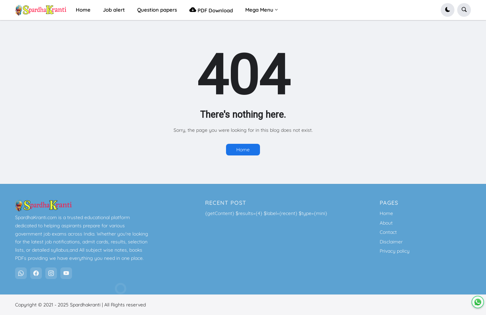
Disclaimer (391, 242)
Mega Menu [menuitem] (259, 10)
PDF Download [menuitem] (211, 9)
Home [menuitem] (83, 10)
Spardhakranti (85, 305)
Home (243, 150)
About (386, 223)
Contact (388, 232)
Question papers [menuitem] (157, 10)
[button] (447, 10)
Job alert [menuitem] (114, 10)
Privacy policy (395, 251)
